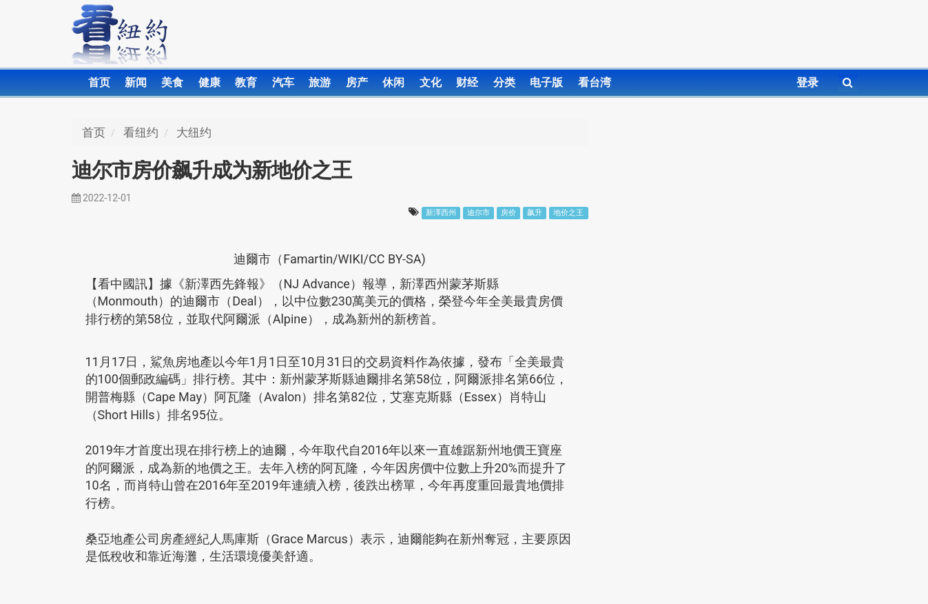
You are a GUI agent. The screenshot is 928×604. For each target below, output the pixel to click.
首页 (99, 82)
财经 (467, 82)
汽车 (283, 82)
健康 (209, 82)
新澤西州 (441, 212)
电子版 (546, 82)
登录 (807, 82)
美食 (172, 82)
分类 (504, 82)
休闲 (393, 82)
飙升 (534, 212)
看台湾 (594, 82)
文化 (431, 82)
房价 (508, 212)
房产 (357, 82)
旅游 (320, 82)
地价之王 (568, 212)
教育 (246, 82)
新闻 (136, 82)
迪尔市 (478, 212)
